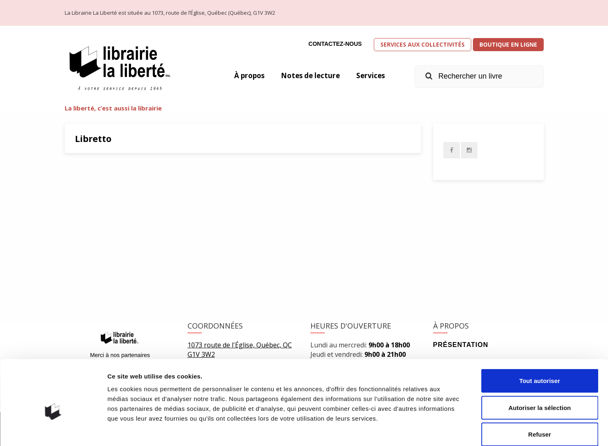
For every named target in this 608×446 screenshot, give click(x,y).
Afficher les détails (451, 429)
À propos (243, 76)
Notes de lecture (307, 76)
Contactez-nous (335, 44)
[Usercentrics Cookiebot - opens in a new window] (53, 430)
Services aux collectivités (422, 44)
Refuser (539, 392)
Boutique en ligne (508, 44)
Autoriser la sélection (540, 365)
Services (370, 76)
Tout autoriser (539, 338)
